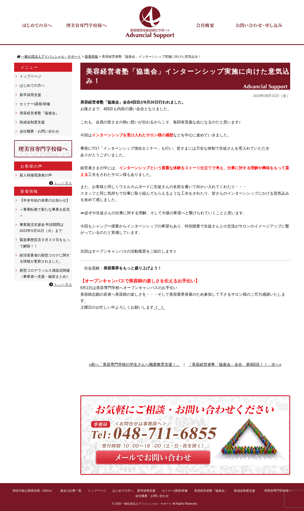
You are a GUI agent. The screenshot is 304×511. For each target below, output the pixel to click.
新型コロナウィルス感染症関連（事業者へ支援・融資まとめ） (45, 273)
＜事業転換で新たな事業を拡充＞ (45, 212)
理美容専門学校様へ (278, 490)
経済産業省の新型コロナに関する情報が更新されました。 (45, 258)
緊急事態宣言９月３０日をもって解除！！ (45, 243)
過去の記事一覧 (70, 490)
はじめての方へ (32, 85)
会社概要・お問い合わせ (39, 131)
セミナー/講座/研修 (35, 104)
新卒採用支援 (30, 95)
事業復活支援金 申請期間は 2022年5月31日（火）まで (42, 228)
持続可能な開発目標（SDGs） (33, 490)
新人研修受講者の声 (36, 175)
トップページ (30, 76)
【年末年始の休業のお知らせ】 (45, 200)
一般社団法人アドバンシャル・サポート (146, 503)
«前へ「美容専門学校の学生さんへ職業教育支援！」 (134, 364)
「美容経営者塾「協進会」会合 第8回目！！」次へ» (234, 364)
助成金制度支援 (32, 122)
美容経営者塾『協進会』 (39, 113)
